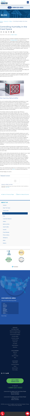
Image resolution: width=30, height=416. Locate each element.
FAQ (4, 216)
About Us (4, 202)
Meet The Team (6, 207)
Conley (4, 308)
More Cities (3, 315)
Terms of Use (14, 405)
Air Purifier (15, 343)
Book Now (15, 347)
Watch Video (7, 187)
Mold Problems (15, 345)
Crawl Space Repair (15, 329)
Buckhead (5, 305)
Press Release (6, 232)
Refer (4, 240)
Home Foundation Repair (15, 332)
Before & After (6, 224)
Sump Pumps (15, 339)
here (14, 169)
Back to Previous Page (7, 194)
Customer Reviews (7, 218)
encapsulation (14, 40)
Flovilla (4, 312)
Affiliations (5, 237)
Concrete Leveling (15, 338)
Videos (4, 221)
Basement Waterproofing (15, 330)
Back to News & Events (22, 194)
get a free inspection (15, 380)
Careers (4, 205)
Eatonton (5, 310)
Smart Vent (15, 341)
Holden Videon (14, 34)
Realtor (4, 243)
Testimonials (6, 210)
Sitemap (20, 405)
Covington (5, 309)
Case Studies (6, 226)
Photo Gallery (6, 235)
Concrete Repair (15, 336)
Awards (4, 229)
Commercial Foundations (15, 334)
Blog (4, 213)
